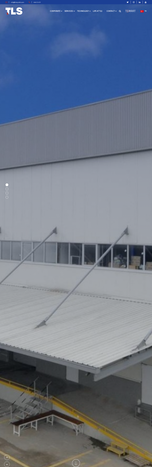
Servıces (68, 11)
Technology (83, 11)
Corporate (55, 11)
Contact (111, 11)
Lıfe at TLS (97, 11)
